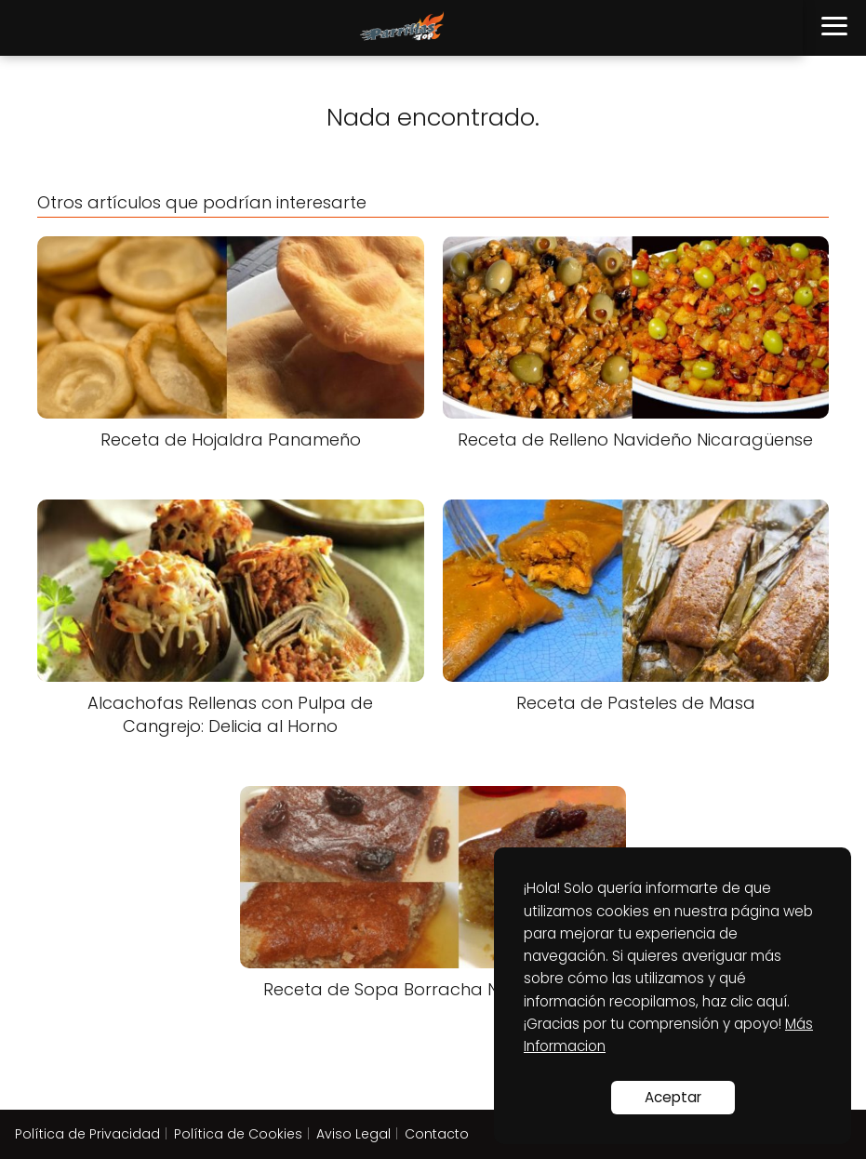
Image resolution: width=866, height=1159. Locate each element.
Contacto (437, 1134)
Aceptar (673, 1097)
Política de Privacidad (87, 1134)
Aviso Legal (353, 1134)
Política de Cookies (238, 1134)
